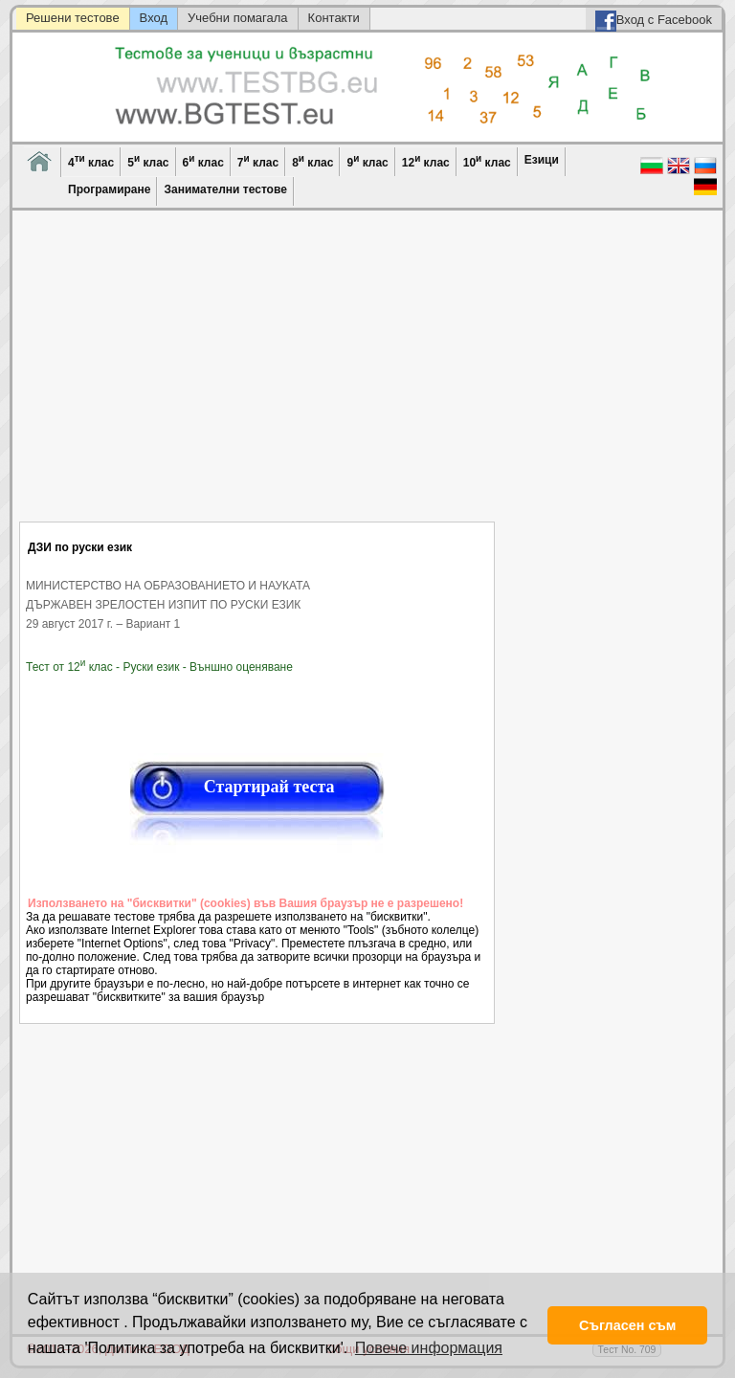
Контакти (334, 18)
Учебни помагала (238, 18)
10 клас (487, 161)
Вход (153, 18)
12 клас (426, 161)
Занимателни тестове (225, 189)
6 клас (203, 161)
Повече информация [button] (428, 1348)
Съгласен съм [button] (627, 1325)
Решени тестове (73, 18)
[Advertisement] (257, 378)
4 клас (91, 161)
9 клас (367, 161)
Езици (541, 160)
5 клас (147, 161)
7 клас (257, 161)
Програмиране (109, 189)
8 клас (312, 161)
